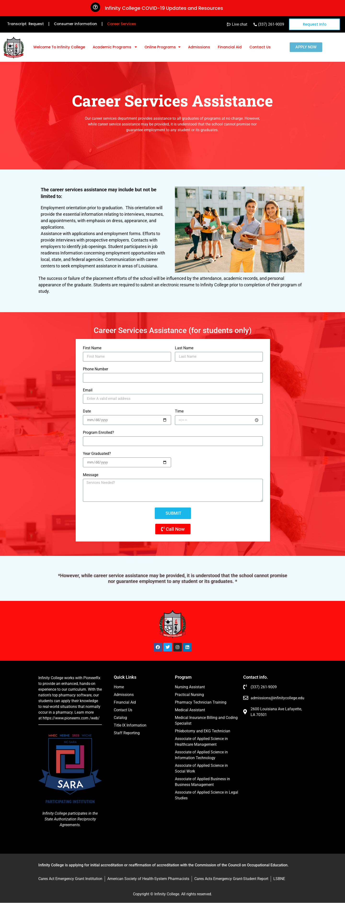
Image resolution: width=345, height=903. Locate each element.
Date (87, 411)
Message (90, 475)
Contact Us (260, 47)
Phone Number (95, 369)
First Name (92, 348)
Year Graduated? (97, 454)
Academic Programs (115, 47)
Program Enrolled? (98, 433)
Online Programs (162, 47)
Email (87, 390)
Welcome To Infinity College (59, 47)
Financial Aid (230, 47)
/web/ (94, 718)
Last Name (184, 348)
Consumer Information (75, 23)
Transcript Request (25, 23)
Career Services (121, 23)
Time (179, 411)
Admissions (199, 47)
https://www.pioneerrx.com (65, 718)
